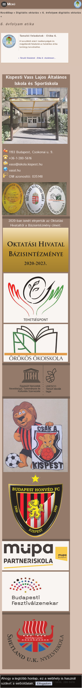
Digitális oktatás (27, 13)
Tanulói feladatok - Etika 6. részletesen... (38, 58)
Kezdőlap (6, 13)
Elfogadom (44, 683)
